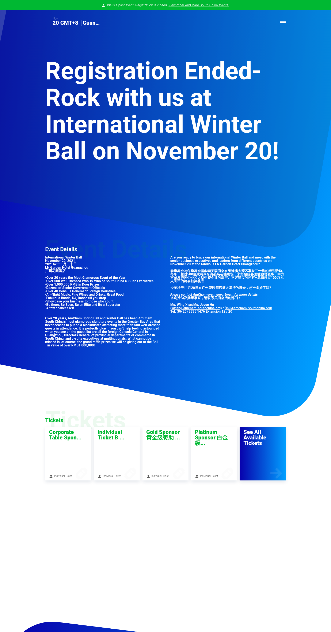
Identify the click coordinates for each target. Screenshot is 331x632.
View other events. (198, 5)
